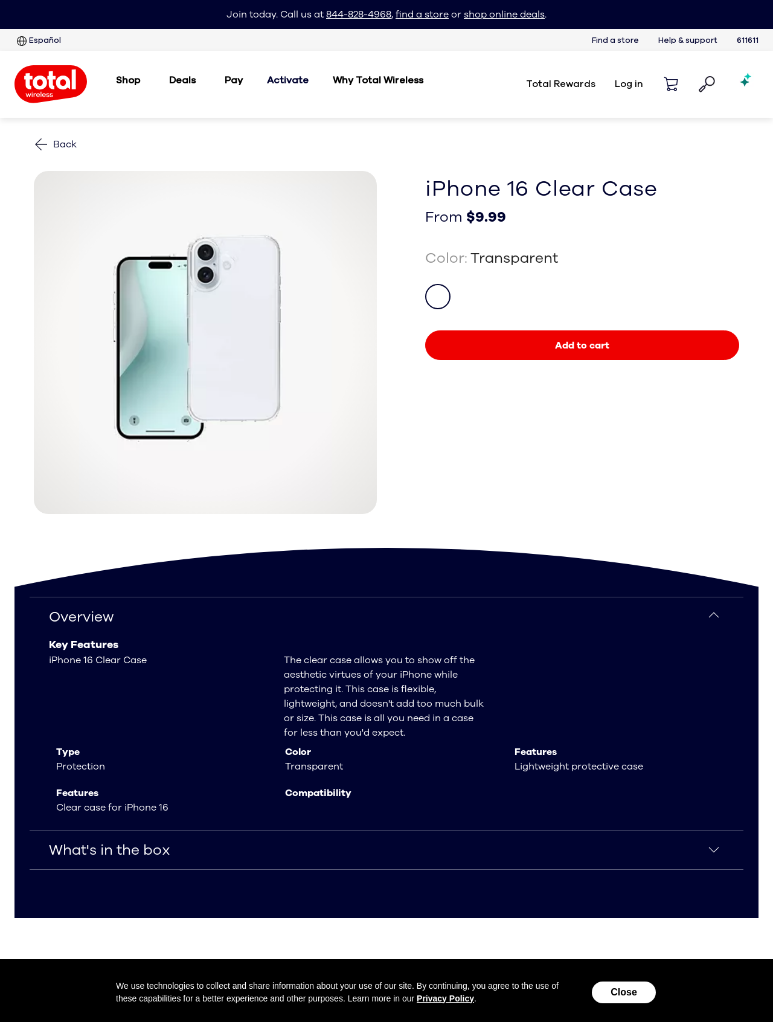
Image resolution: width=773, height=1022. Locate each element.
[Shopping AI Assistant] (746, 84)
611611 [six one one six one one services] (748, 41)
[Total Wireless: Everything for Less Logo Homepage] (50, 84)
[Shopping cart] (670, 84)
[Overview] (386, 616)
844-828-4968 (358, 14)
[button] (707, 84)
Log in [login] (629, 84)
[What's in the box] (386, 850)
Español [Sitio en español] (37, 41)
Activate (288, 80)
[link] (582, 345)
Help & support (687, 41)
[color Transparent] (437, 296)
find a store (422, 14)
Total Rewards (560, 84)
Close (624, 992)
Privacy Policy (445, 998)
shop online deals (504, 14)
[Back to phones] (55, 144)
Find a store (615, 41)
